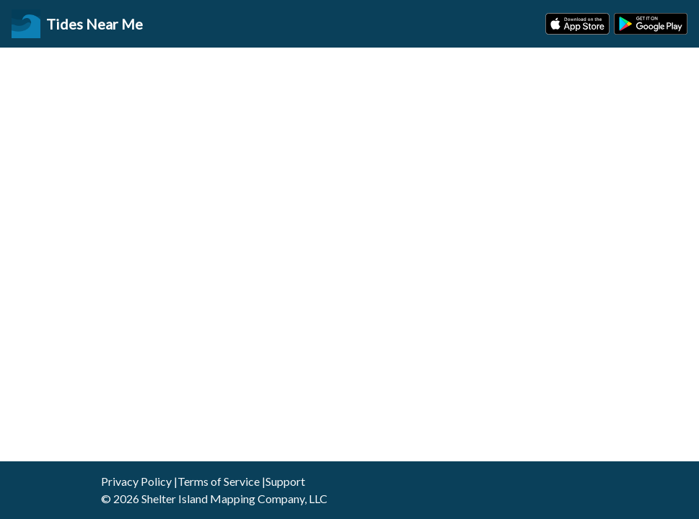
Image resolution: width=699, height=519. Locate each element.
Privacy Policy (136, 481)
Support (285, 481)
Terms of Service (218, 481)
